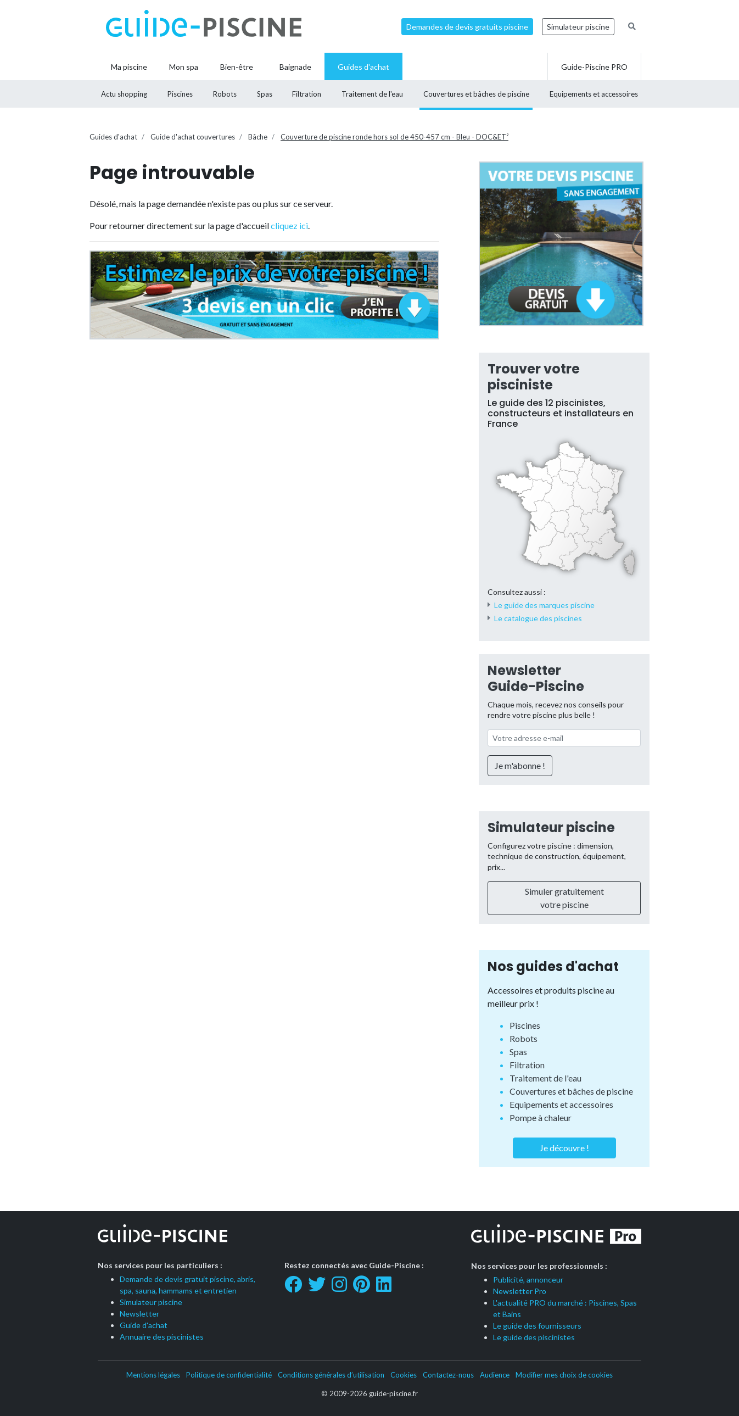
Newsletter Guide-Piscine (536, 678)
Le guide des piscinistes (534, 1337)
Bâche (257, 136)
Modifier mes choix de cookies (564, 1374)
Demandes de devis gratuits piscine (467, 26)
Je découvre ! (564, 1147)
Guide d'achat (143, 1325)
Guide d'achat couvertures (192, 136)
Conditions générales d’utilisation (331, 1374)
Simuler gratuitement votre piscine (564, 898)
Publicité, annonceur (528, 1279)
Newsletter (139, 1313)
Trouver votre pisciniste (534, 377)
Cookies (403, 1374)
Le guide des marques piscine (544, 605)
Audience (495, 1374)
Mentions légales (153, 1374)
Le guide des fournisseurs (537, 1325)
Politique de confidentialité (229, 1374)
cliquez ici (289, 225)
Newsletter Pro (519, 1291)
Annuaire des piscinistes (162, 1336)
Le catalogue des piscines (538, 618)
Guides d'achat (113, 136)
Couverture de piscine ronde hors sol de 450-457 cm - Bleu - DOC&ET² (394, 136)
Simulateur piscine (578, 26)
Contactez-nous (448, 1374)
